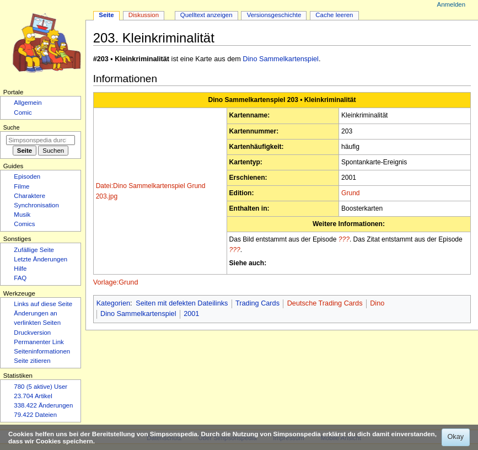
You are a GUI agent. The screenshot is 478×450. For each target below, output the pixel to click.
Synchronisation (36, 205)
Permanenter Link (38, 342)
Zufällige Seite (34, 250)
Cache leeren (334, 15)
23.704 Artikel (33, 396)
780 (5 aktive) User (40, 386)
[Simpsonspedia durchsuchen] (40, 140)
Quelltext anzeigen (206, 15)
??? (344, 239)
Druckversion (32, 332)
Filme (21, 186)
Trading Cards (257, 303)
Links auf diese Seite (43, 304)
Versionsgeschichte (274, 15)
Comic (22, 112)
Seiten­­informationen (42, 351)
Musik (22, 214)
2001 (191, 314)
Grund (350, 193)
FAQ (20, 278)
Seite (106, 15)
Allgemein (27, 102)
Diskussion (143, 15)
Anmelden (451, 4)
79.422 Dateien (35, 414)
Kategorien (113, 303)
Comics (24, 224)
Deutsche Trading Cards (325, 303)
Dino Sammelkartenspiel (281, 59)
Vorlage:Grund (115, 282)
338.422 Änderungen (43, 405)
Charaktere (29, 195)
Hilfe (20, 268)
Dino (377, 303)
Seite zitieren (32, 360)
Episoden (27, 176)
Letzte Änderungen (40, 259)
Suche (11, 127)
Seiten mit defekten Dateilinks (182, 303)
